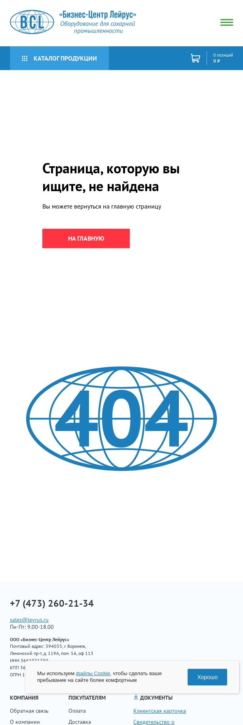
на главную (86, 238)
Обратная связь (29, 710)
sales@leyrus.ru (29, 619)
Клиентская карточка (159, 710)
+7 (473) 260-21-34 (52, 603)
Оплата (77, 710)
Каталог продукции (59, 58)
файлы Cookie (93, 673)
